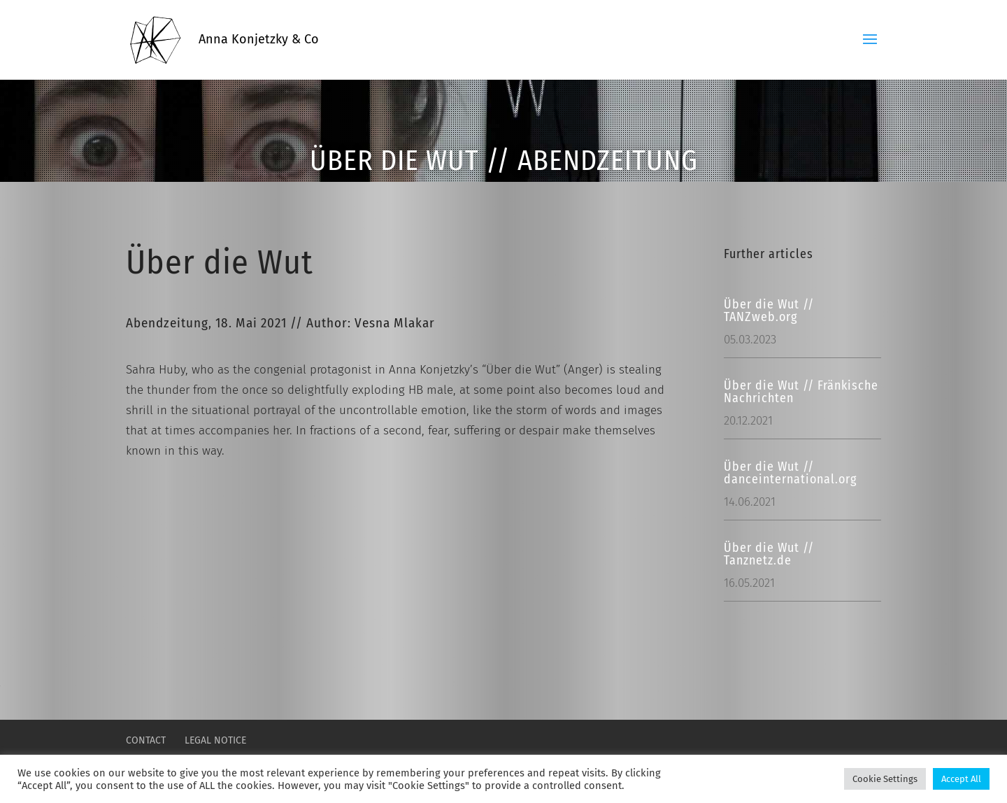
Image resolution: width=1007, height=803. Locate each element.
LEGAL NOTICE (215, 740)
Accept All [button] (961, 779)
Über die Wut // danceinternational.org (790, 473)
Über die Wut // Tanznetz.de (769, 554)
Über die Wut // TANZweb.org (769, 311)
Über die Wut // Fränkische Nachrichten (801, 392)
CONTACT (146, 740)
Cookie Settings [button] (884, 779)
